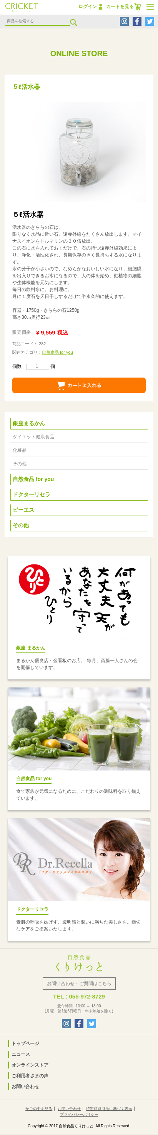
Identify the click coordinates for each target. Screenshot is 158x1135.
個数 (30, 366)
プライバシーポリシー (79, 1114)
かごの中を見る (38, 1109)
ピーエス (23, 510)
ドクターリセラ (31, 494)
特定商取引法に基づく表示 (109, 1109)
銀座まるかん (29, 423)
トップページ (25, 1043)
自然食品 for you (57, 352)
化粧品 (20, 450)
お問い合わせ (25, 1086)
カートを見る (120, 6)
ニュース (21, 1054)
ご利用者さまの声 (30, 1075)
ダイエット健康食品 (33, 436)
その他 (20, 463)
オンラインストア (30, 1065)
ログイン (87, 6)
